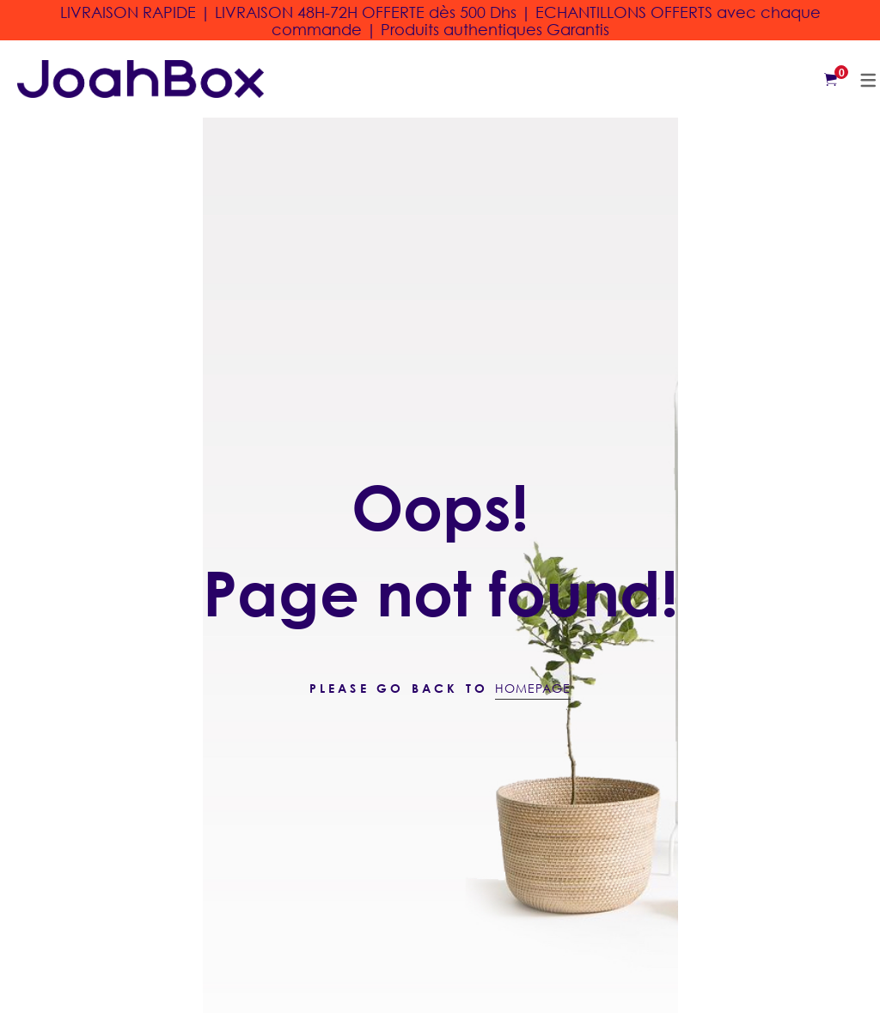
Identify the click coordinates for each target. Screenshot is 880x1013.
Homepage (533, 688)
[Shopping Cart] (830, 79)
